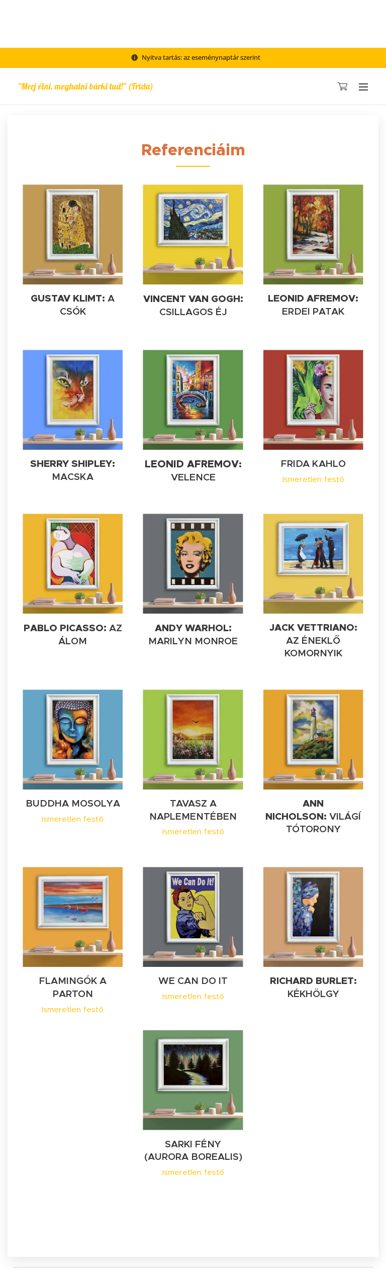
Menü (363, 86)
